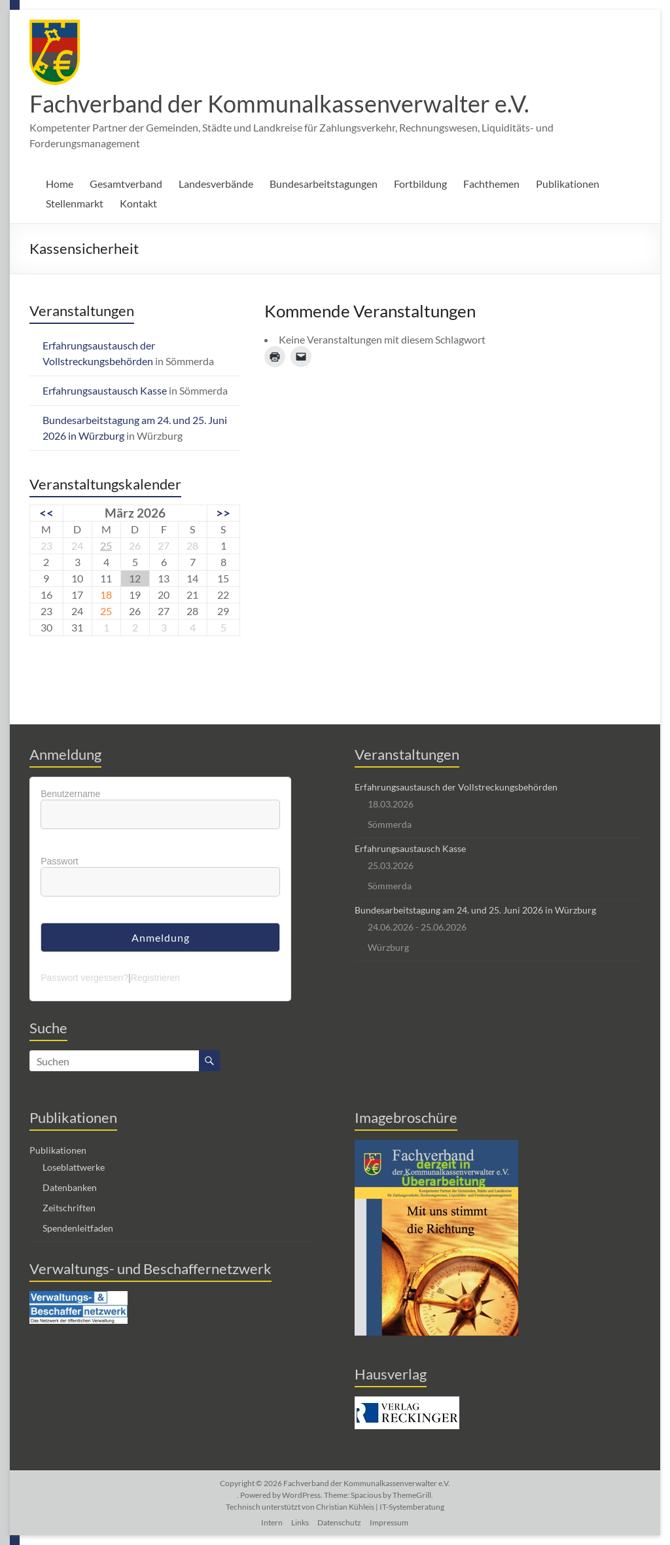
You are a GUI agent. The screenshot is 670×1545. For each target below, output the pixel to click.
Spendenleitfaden (78, 1228)
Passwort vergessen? (84, 977)
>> (223, 512)
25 (106, 545)
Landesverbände (216, 183)
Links (300, 1522)
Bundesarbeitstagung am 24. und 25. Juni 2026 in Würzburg (475, 909)
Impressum (389, 1522)
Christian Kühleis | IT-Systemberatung (380, 1507)
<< (46, 512)
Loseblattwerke (74, 1167)
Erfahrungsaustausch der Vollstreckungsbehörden (456, 786)
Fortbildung (420, 183)
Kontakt (138, 203)
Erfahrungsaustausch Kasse (105, 390)
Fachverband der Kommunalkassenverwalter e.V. (279, 103)
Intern (272, 1522)
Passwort (60, 861)
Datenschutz (339, 1522)
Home (59, 183)
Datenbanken (70, 1187)
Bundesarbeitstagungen (324, 183)
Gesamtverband (126, 183)
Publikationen (567, 183)
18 (106, 594)
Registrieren (155, 977)
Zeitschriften (69, 1207)
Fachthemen (491, 183)
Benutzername (70, 794)
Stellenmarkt (74, 203)
